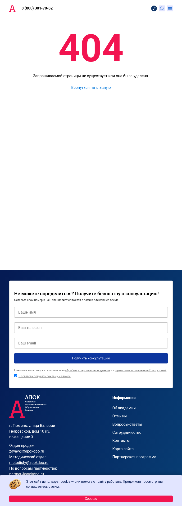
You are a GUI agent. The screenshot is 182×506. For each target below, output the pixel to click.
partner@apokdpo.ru (26, 474)
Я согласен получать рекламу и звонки (44, 376)
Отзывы (119, 416)
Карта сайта (123, 449)
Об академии (124, 408)
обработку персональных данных (87, 370)
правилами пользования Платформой (140, 370)
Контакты (121, 440)
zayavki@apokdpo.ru (26, 451)
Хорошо (91, 499)
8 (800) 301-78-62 (37, 8)
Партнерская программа (134, 457)
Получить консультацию (91, 358)
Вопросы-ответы (127, 424)
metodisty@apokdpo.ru (28, 462)
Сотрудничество (126, 432)
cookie (65, 481)
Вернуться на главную (91, 87)
